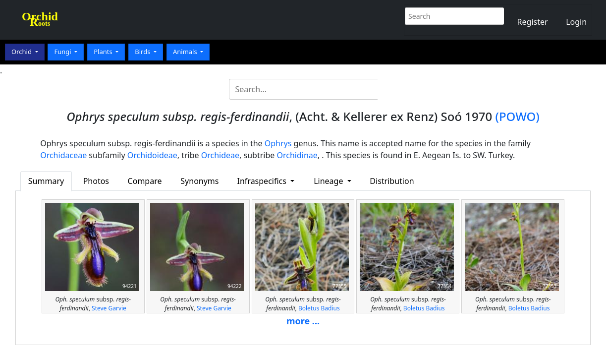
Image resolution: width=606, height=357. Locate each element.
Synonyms (199, 181)
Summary (46, 181)
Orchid (22, 51)
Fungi (63, 51)
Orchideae (220, 155)
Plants (104, 51)
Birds (143, 51)
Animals (186, 51)
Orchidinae (296, 155)
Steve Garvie (109, 308)
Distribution (392, 181)
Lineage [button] (329, 181)
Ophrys (278, 143)
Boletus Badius (319, 308)
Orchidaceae (63, 155)
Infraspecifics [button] (263, 181)
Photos (96, 181)
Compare (145, 181)
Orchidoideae (152, 155)
